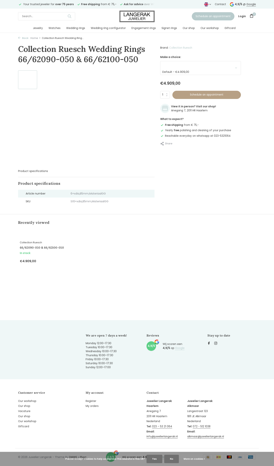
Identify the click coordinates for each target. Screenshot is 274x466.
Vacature (24, 410)
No (171, 458)
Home (35, 38)
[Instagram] (215, 343)
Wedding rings (75, 28)
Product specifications (33, 171)
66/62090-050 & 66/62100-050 (45, 251)
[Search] (46, 16)
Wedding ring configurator (108, 28)
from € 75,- (180, 125)
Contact (220, 4)
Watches (55, 28)
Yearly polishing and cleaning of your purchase (197, 130)
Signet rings (169, 28)
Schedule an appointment (213, 16)
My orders (92, 405)
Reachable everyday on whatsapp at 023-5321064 (196, 135)
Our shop (189, 28)
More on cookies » (194, 458)
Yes (154, 458)
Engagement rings (143, 28)
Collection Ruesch (181, 48)
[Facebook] (208, 343)
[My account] (242, 16)
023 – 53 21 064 (162, 426)
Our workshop (210, 28)
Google (251, 4)
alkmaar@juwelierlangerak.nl (207, 431)
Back (23, 38)
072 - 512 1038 (203, 421)
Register (91, 400)
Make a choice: (170, 57)
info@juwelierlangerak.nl (162, 436)
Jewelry (38, 28)
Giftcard (230, 28)
